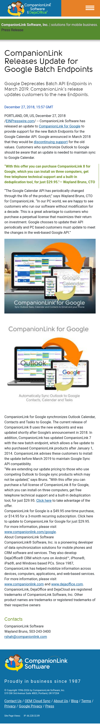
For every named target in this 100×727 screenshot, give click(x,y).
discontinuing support (51, 142)
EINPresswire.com (20, 121)
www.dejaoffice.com (67, 584)
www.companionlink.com (24, 584)
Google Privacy (30, 706)
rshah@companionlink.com (25, 637)
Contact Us (13, 701)
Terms (86, 701)
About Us (61, 701)
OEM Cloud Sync (38, 701)
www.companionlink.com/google (30, 532)
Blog (74, 701)
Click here (44, 500)
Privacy (10, 706)
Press (49, 706)
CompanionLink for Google (59, 126)
